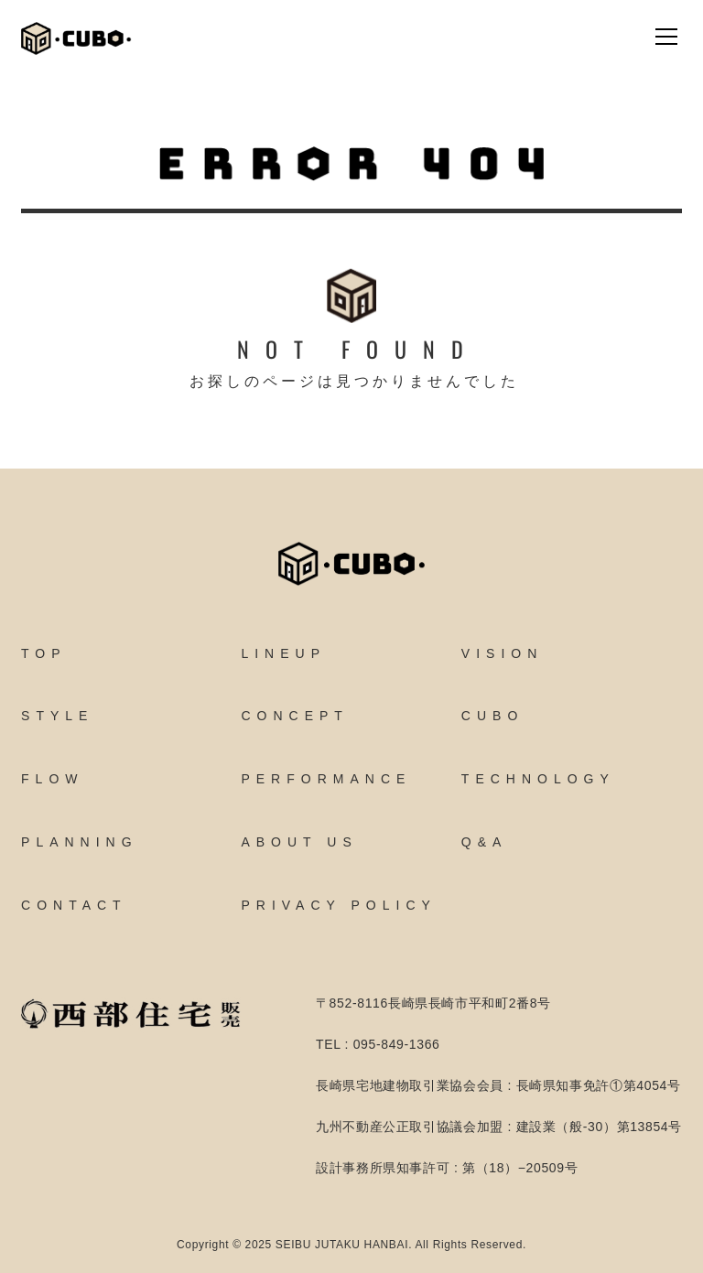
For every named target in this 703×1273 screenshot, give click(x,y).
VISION (502, 653)
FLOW (52, 778)
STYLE (57, 715)
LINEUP (283, 653)
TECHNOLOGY (538, 778)
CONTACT (74, 905)
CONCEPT (294, 715)
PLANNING (79, 842)
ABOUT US (299, 842)
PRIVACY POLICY (338, 905)
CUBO (492, 715)
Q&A (484, 842)
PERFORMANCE (326, 778)
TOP (44, 653)
